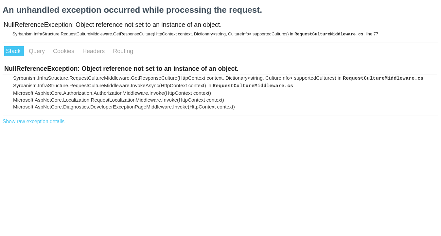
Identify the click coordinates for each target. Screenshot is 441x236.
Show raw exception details (33, 121)
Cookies (64, 51)
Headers (94, 51)
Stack (14, 51)
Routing (123, 51)
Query (37, 51)
